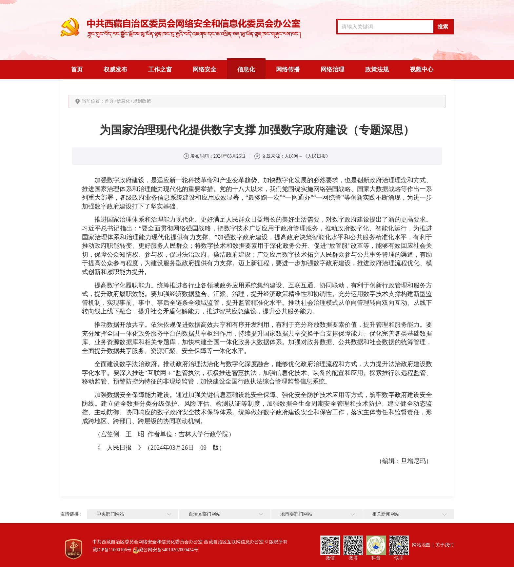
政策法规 (377, 69)
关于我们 (444, 544)
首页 (77, 69)
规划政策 (142, 101)
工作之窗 (160, 69)
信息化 (246, 69)
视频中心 (421, 69)
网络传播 (288, 69)
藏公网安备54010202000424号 (168, 549)
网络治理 (332, 69)
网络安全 (204, 69)
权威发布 (115, 69)
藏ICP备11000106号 (111, 549)
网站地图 (421, 544)
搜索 (443, 26)
